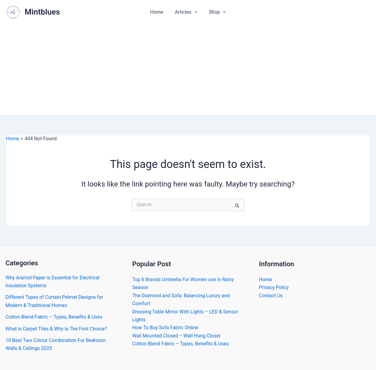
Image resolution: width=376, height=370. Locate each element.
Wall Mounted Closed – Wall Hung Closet (176, 336)
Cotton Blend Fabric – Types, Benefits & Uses (54, 317)
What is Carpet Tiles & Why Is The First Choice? (56, 329)
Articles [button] (186, 12)
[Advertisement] (188, 70)
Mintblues (42, 11)
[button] (194, 12)
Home (158, 12)
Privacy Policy (274, 287)
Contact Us (271, 295)
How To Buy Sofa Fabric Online (165, 327)
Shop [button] (215, 12)
